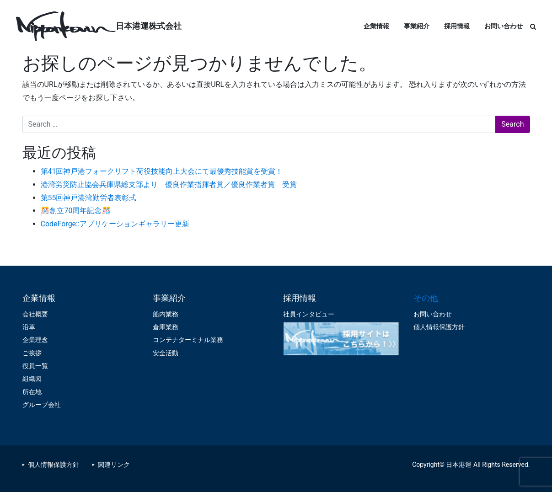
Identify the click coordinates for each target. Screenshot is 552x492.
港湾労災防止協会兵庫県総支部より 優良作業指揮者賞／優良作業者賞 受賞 (169, 184)
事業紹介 (416, 26)
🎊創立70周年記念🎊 (76, 210)
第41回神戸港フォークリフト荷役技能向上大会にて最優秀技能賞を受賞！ (162, 171)
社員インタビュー (308, 314)
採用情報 (457, 26)
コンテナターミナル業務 (188, 339)
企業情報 (376, 26)
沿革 (28, 327)
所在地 (32, 392)
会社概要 (35, 314)
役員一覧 (35, 365)
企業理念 (35, 339)
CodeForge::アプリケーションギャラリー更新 (115, 223)
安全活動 (165, 353)
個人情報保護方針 (439, 327)
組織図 (32, 378)
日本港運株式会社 (149, 26)
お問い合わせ (503, 26)
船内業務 (165, 314)
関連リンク (114, 464)
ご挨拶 (32, 353)
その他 (425, 298)
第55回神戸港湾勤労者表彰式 (89, 197)
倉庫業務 (165, 327)
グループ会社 (41, 404)
